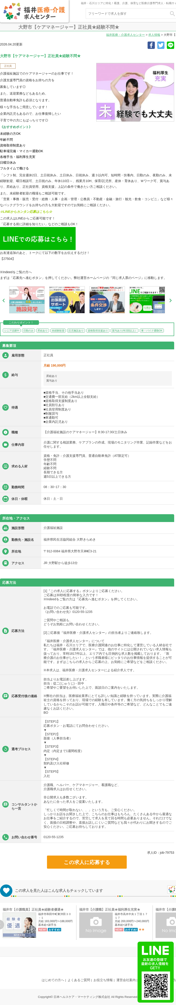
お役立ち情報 (103, 980)
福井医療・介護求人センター (125, 34)
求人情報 (154, 34)
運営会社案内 (126, 980)
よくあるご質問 (79, 980)
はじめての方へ (53, 980)
